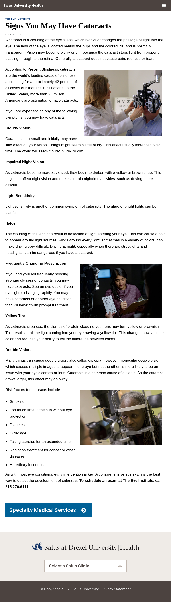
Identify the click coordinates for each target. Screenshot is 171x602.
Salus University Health (23, 5)
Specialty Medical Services (42, 510)
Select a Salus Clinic (69, 565)
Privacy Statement (116, 589)
